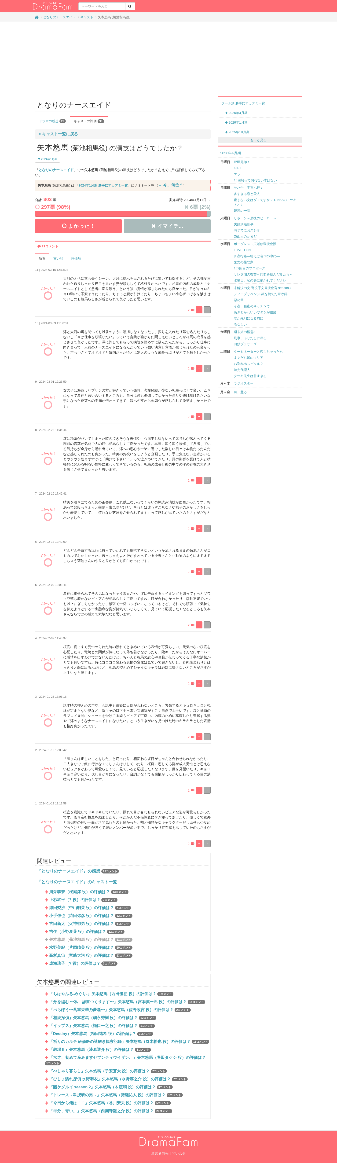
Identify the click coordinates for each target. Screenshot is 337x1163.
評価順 (76, 258)
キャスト (86, 17)
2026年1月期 (236, 122)
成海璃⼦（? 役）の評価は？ (83, 963)
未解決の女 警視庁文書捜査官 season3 (262, 288)
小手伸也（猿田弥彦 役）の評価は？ (91, 916)
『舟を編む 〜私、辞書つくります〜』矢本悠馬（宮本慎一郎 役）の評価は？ (127, 1002)
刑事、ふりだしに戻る (250, 338)
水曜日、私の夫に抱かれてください (260, 280)
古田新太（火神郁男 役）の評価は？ (90, 923)
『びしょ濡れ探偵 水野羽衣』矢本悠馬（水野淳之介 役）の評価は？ (118, 1079)
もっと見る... (259, 140)
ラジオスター (243, 383)
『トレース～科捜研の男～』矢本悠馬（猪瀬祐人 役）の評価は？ (116, 1095)
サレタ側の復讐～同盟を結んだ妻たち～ (263, 274)
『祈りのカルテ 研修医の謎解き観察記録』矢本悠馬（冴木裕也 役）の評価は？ (129, 1041)
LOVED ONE (243, 250)
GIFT (237, 168)
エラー (239, 174)
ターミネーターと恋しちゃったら (258, 351)
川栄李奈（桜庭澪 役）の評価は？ (89, 892)
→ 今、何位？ (170, 185)
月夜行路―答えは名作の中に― (257, 256)
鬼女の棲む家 (243, 262)
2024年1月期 (47, 159)
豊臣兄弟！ (242, 162)
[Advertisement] (168, 59)
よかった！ (78, 226)
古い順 (58, 258)
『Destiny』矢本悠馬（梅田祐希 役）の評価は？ (101, 1033)
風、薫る (240, 392)
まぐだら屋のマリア (248, 358)
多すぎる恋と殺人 (247, 194)
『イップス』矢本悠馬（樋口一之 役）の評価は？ (102, 1026)
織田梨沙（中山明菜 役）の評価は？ (90, 908)
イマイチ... (167, 226)
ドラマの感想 (52, 121)
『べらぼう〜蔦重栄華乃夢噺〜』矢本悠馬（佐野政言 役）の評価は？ (120, 1010)
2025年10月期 (237, 132)
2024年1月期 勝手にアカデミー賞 (103, 185)
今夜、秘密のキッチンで (252, 306)
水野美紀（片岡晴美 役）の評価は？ (91, 947)
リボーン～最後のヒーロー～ (255, 218)
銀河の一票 (242, 211)
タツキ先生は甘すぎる (250, 376)
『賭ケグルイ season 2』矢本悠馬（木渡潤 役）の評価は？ (111, 1087)
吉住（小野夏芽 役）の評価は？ (87, 931)
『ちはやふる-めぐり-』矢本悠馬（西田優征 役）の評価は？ (111, 994)
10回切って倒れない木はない (255, 180)
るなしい (240, 324)
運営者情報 (160, 1153)
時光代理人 (242, 370)
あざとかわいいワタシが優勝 (255, 312)
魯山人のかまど (245, 236)
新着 (42, 258)
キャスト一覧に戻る (58, 134)
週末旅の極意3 (244, 332)
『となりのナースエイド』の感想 (68, 871)
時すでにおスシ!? (247, 230)
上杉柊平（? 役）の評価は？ (83, 900)
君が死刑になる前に (248, 318)
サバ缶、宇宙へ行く (248, 188)
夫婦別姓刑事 (243, 224)
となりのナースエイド (59, 17)
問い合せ (179, 1153)
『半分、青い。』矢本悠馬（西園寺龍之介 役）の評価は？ (110, 1111)
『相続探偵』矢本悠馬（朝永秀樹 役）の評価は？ (103, 1018)
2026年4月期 (236, 113)
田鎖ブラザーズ (245, 344)
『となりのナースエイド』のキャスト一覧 (77, 882)
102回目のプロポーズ (249, 268)
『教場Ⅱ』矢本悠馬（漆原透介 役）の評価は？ (100, 1049)
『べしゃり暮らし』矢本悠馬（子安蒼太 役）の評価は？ (108, 1071)
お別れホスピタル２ (248, 364)
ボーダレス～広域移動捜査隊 (255, 244)
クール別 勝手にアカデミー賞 (243, 103)
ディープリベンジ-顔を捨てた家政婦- (261, 294)
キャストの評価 (89, 121)
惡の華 (239, 300)
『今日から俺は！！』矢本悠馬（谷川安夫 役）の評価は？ (110, 1103)
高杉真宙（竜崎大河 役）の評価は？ (91, 955)
